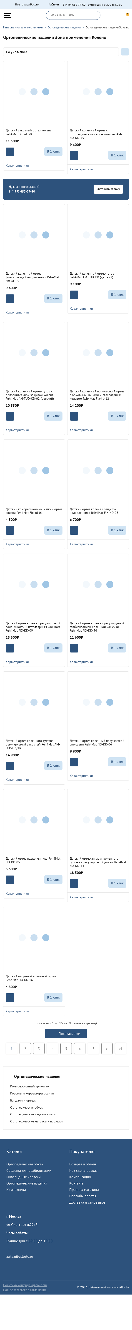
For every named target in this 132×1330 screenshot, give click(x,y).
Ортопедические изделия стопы (32, 1114)
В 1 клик (53, 151)
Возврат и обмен (82, 1164)
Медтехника (16, 1189)
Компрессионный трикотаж (29, 1086)
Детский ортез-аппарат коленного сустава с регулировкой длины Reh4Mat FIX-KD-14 (98, 862)
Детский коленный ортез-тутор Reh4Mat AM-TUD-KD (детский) (92, 275)
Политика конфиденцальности (25, 1285)
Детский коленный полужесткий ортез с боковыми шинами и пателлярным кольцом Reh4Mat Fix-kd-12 (97, 394)
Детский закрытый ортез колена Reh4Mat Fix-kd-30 (29, 132)
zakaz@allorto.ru (19, 1256)
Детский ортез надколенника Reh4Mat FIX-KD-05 (33, 860)
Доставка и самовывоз (87, 1202)
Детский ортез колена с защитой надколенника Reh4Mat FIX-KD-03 (94, 510)
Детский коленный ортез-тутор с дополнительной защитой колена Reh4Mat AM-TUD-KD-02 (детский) (30, 394)
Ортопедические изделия (26, 1183)
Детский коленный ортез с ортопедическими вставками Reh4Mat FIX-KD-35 (97, 133)
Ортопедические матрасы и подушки (36, 1121)
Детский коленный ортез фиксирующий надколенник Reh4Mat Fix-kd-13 (32, 277)
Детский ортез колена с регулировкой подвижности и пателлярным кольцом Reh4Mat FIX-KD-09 (33, 626)
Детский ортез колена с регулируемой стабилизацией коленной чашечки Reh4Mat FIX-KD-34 (97, 626)
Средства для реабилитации (28, 1170)
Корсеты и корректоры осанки (32, 1093)
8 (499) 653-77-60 (74, 5)
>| (120, 1048)
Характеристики (34, 165)
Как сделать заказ (83, 1170)
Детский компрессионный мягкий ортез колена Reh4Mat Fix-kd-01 (34, 510)
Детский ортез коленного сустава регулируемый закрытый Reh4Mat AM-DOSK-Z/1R (33, 744)
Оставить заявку (108, 189)
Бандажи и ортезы (23, 1100)
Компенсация (80, 1176)
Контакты (76, 1183)
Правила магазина (84, 1189)
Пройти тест (15, 1249)
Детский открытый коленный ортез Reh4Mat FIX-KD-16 (31, 978)
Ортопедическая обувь (26, 1107)
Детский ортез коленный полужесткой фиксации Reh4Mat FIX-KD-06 (97, 742)
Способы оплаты (82, 1196)
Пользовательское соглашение (25, 1290)
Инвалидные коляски (23, 1176)
